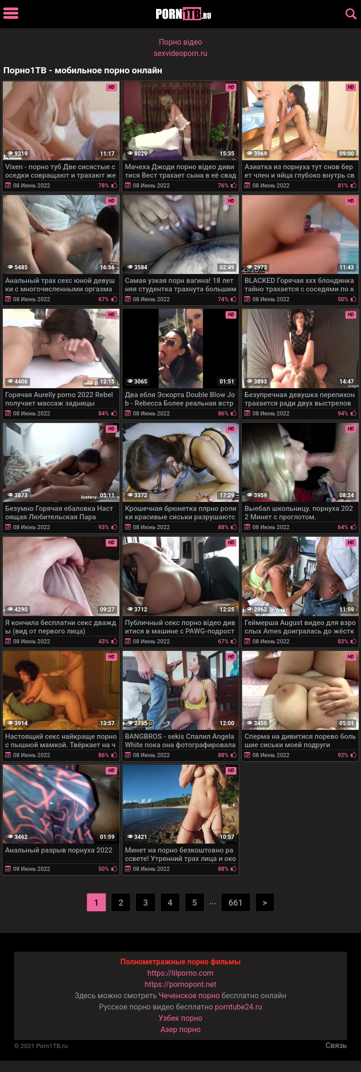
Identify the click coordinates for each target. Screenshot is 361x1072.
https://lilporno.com (181, 973)
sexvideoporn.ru (180, 53)
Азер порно (180, 1029)
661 (235, 903)
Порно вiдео (180, 42)
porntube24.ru (238, 1006)
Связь (336, 1045)
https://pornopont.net (180, 984)
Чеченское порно (189, 995)
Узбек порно (180, 1018)
